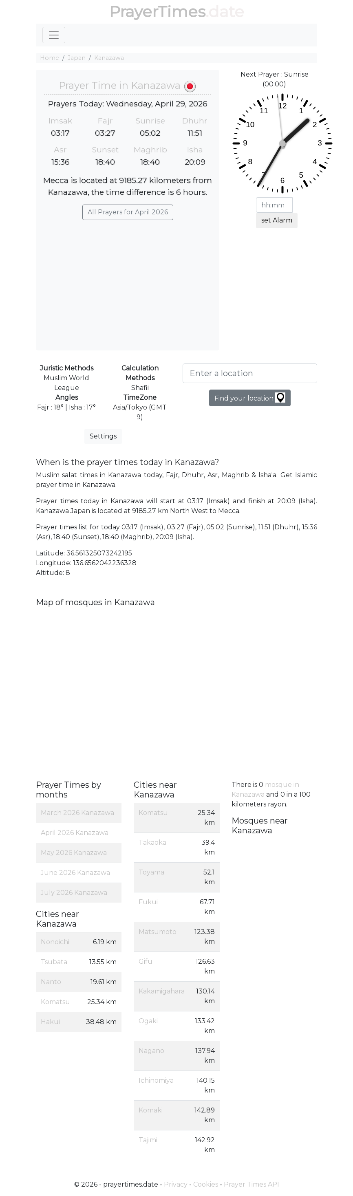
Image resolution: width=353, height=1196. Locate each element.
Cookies (205, 1184)
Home (49, 58)
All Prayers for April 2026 (128, 212)
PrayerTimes (157, 11)
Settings (103, 436)
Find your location (249, 397)
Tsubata (54, 962)
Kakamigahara (162, 991)
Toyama (151, 872)
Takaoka (152, 842)
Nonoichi (55, 942)
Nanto (51, 982)
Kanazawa (109, 58)
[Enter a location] (250, 373)
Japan (77, 58)
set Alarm (276, 220)
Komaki (151, 1110)
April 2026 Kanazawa (74, 833)
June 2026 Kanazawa (75, 873)
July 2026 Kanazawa (74, 892)
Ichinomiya (156, 1080)
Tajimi (148, 1140)
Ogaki (148, 1021)
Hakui (50, 1022)
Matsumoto (157, 932)
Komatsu (55, 1002)
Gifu (145, 961)
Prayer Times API (251, 1184)
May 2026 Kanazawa (74, 853)
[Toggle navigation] (53, 35)
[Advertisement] (127, 281)
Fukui (148, 902)
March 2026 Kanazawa (77, 813)
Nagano (151, 1051)
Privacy (176, 1184)
